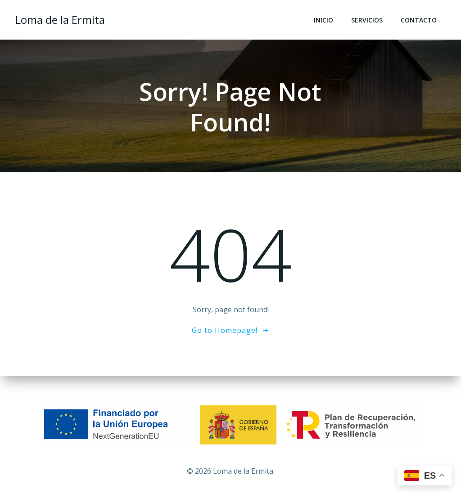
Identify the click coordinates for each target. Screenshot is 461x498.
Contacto (420, 20)
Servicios (368, 20)
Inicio (324, 20)
